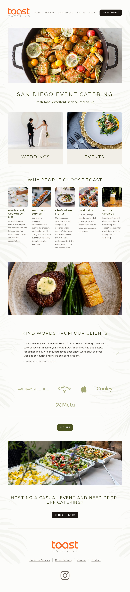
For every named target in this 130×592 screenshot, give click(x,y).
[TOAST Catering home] (65, 546)
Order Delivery (63, 560)
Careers (81, 560)
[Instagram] (65, 575)
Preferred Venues (39, 560)
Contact (96, 560)
